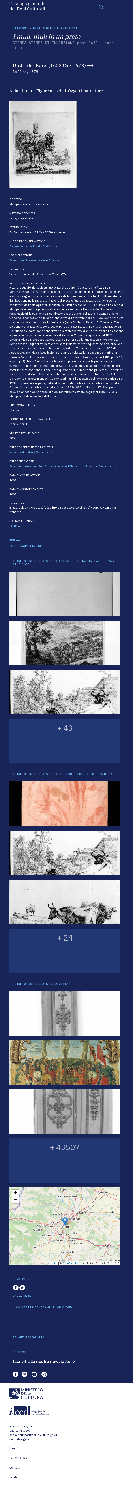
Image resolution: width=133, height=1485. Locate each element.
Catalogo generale (27, 6)
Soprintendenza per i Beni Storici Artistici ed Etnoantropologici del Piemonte (60, 466)
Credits (14, 1477)
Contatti (14, 1467)
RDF (12, 540)
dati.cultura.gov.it (20, 1430)
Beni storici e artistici (55, 28)
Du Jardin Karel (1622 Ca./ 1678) (49, 65)
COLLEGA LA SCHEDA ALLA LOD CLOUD (44, 1307)
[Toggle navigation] (101, 6)
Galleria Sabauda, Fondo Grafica (30, 246)
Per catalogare (19, 1439)
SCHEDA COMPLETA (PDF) (26, 546)
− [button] (15, 1199)
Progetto (15, 1448)
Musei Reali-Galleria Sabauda (28, 452)
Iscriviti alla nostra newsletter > (44, 1361)
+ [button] (15, 1193)
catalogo (20, 28)
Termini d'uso (18, 1458)
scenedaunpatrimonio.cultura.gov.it (33, 1435)
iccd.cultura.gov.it (21, 1426)
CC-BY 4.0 (15, 526)
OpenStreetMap (71, 1263)
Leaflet (54, 1263)
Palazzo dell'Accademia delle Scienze (34, 260)
